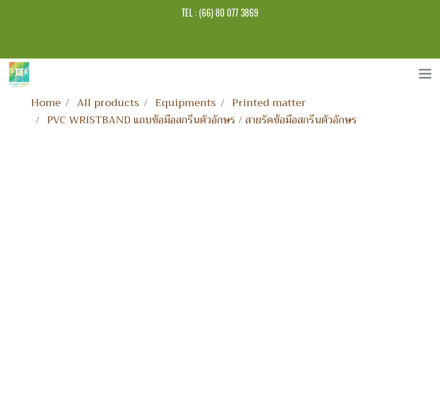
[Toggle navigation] (425, 74)
